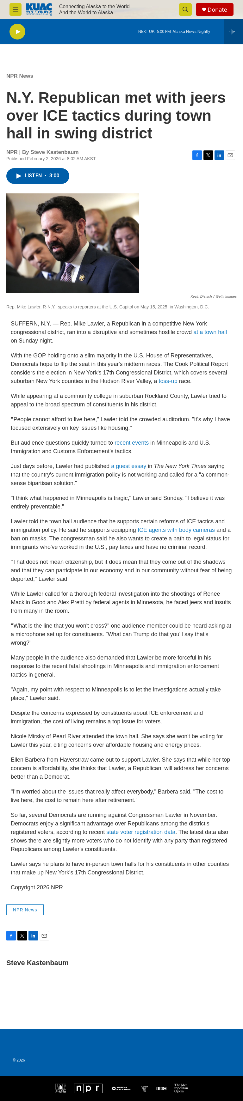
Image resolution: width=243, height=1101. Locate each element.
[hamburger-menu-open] (15, 9)
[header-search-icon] (185, 9)
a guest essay (129, 466)
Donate (217, 9)
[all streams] (233, 31)
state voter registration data (140, 832)
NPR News (19, 76)
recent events (132, 443)
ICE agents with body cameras (176, 530)
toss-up (167, 381)
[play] (17, 31)
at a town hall (210, 332)
